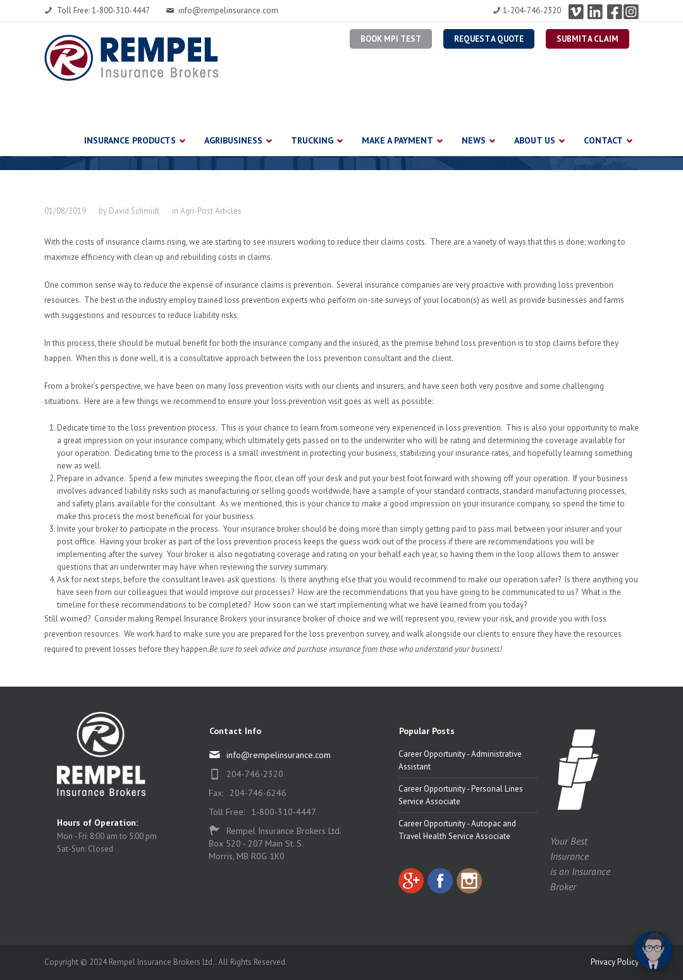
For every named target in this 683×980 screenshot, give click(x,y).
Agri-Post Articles (211, 210)
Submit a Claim (587, 39)
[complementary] (591, 910)
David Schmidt (134, 210)
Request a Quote (489, 39)
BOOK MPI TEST (390, 39)
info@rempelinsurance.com (222, 10)
